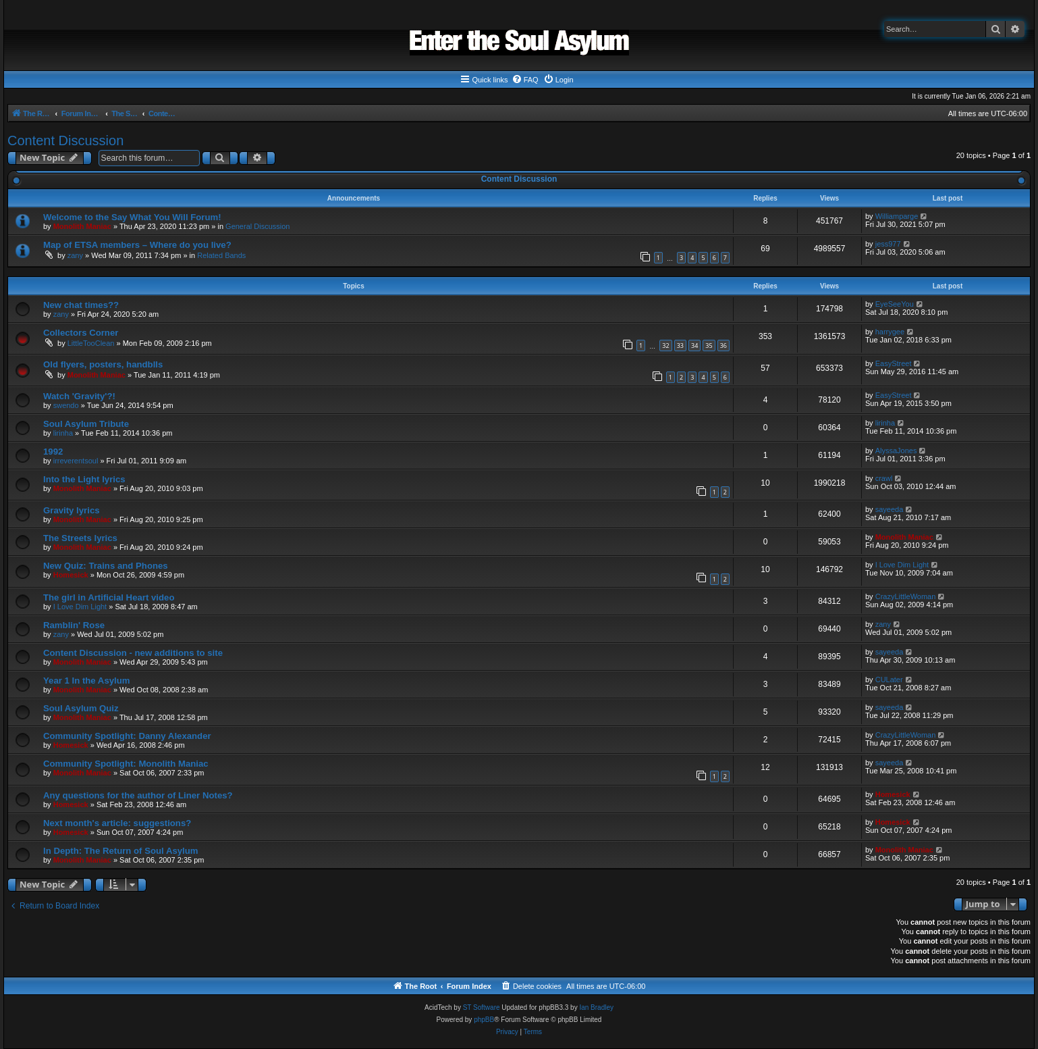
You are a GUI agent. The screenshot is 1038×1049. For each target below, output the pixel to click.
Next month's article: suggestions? (117, 823)
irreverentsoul (76, 461)
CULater (889, 679)
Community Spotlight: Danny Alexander (127, 736)
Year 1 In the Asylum (86, 680)
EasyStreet (893, 363)
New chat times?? (81, 305)
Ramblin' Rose (74, 625)
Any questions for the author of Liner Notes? (138, 795)
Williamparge (897, 216)
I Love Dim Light (902, 565)
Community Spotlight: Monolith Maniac (126, 764)
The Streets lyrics (80, 538)
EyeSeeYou (894, 304)
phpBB (484, 1019)
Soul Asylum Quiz (81, 708)
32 (665, 345)
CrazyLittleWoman (905, 596)
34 (694, 345)
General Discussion (257, 226)
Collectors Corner (80, 333)
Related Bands (221, 255)
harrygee (889, 332)
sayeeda (889, 509)
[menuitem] (525, 80)
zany (75, 255)
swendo (66, 405)
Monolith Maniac (82, 226)
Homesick (70, 575)
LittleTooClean (91, 343)
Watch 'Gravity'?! (79, 396)
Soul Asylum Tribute (86, 424)
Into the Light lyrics (84, 479)
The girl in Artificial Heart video (108, 597)
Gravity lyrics (71, 510)
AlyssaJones (896, 450)
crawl (884, 478)
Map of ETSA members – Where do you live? (137, 245)
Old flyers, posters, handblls (103, 364)
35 (708, 345)
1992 (53, 451)
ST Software (481, 1007)
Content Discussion (65, 140)
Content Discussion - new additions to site (133, 653)
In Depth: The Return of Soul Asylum (120, 851)
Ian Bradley (596, 1007)
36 (723, 345)
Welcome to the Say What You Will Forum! (132, 217)
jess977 (888, 244)
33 (680, 345)
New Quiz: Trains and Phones (105, 566)
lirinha (63, 433)
